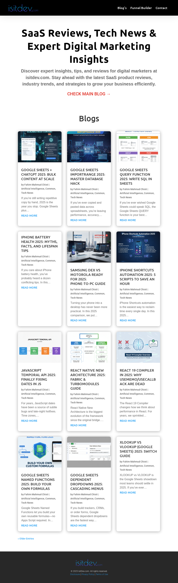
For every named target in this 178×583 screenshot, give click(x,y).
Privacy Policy (88, 574)
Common (50, 188)
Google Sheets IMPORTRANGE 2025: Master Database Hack (87, 177)
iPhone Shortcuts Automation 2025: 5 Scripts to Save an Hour (138, 277)
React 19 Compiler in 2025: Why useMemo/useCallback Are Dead (138, 377)
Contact (161, 8)
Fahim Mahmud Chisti (36, 184)
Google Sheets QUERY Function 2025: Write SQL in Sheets (136, 177)
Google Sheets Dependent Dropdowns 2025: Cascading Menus (86, 482)
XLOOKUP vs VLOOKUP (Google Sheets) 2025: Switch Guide (138, 449)
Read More (29, 215)
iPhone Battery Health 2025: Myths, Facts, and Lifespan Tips (39, 244)
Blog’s (122, 8)
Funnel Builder (141, 8)
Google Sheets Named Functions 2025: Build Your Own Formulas (38, 482)
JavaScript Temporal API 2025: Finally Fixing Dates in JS (38, 377)
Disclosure (75, 574)
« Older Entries (26, 538)
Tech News (27, 192)
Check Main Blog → (89, 93)
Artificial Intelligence (32, 188)
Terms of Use (102, 574)
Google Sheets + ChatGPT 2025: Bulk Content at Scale (38, 174)
